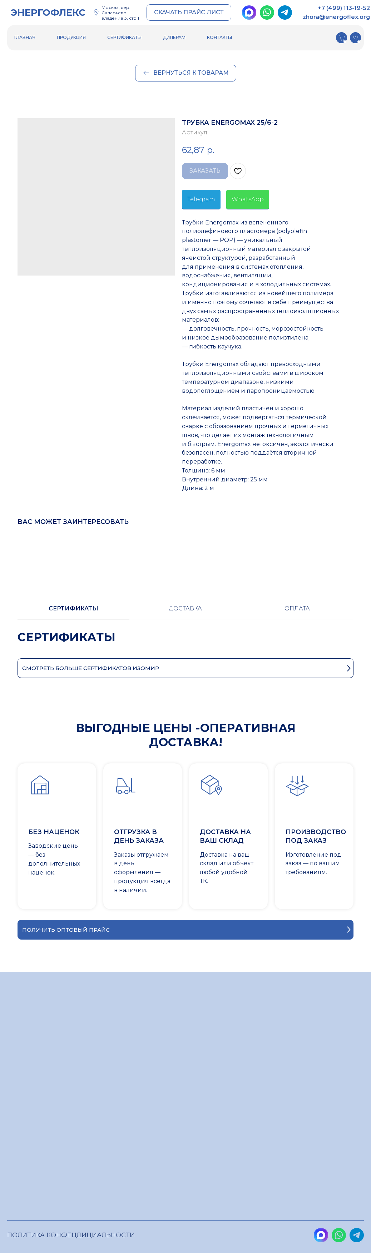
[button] (189, 12)
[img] (249, 12)
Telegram (201, 199)
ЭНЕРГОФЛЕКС (48, 12)
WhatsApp (248, 199)
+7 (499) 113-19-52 (344, 8)
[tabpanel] (185, 644)
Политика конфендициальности (71, 1235)
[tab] (73, 612)
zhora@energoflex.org (336, 17)
